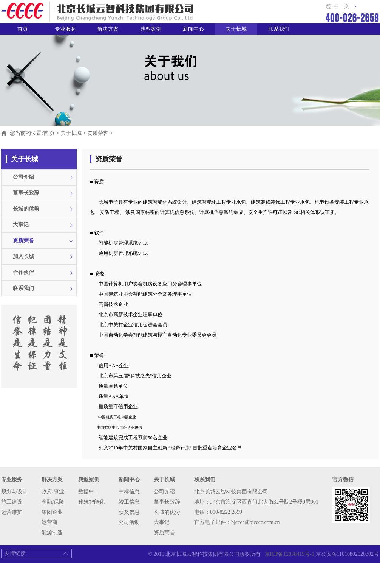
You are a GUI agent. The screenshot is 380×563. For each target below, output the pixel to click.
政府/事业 (53, 491)
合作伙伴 (23, 272)
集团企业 (52, 512)
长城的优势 (26, 209)
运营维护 (11, 512)
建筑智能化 (91, 502)
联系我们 (278, 29)
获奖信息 (129, 512)
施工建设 (11, 502)
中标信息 (129, 491)
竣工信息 (129, 502)
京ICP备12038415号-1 (288, 554)
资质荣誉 (97, 133)
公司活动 (129, 522)
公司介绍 (23, 177)
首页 (22, 29)
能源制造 (52, 532)
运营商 (49, 522)
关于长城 (236, 29)
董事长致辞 (26, 193)
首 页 (49, 133)
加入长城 (23, 256)
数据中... (88, 491)
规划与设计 (14, 491)
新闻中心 (193, 29)
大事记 (21, 225)
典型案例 (150, 29)
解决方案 (108, 29)
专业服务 (65, 29)
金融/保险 (53, 502)
